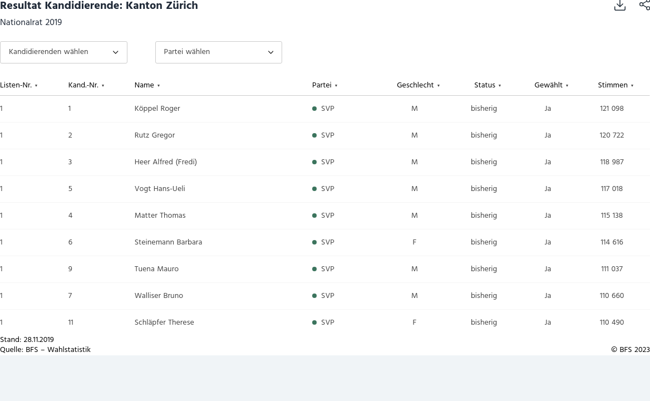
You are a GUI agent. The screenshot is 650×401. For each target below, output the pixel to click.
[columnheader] (34, 86)
